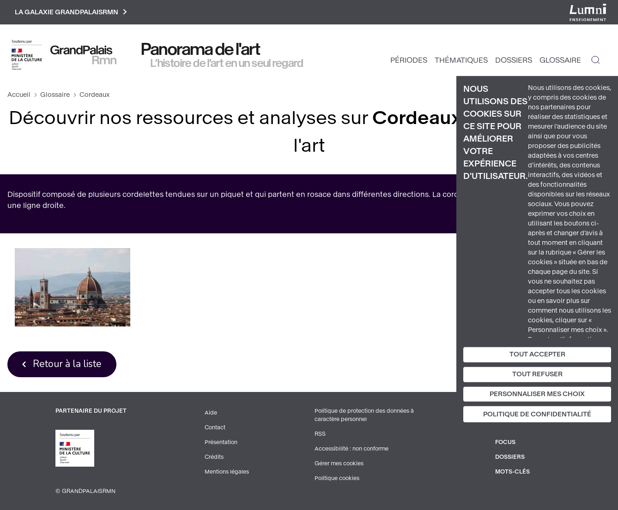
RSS (320, 434)
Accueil (18, 94)
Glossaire (560, 60)
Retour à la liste (67, 363)
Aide (211, 412)
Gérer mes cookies (339, 463)
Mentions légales (227, 471)
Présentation (221, 442)
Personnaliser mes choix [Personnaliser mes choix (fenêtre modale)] (537, 393)
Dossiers (513, 60)
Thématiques (461, 60)
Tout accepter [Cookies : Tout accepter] (537, 354)
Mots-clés (512, 471)
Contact (215, 427)
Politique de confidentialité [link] (537, 414)
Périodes (408, 60)
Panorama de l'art (201, 49)
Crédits (214, 457)
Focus (505, 442)
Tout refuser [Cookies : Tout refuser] (537, 374)
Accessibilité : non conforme (351, 448)
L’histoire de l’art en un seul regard (227, 63)
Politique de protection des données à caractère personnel (364, 415)
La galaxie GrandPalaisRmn (71, 12)
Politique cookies (337, 478)
